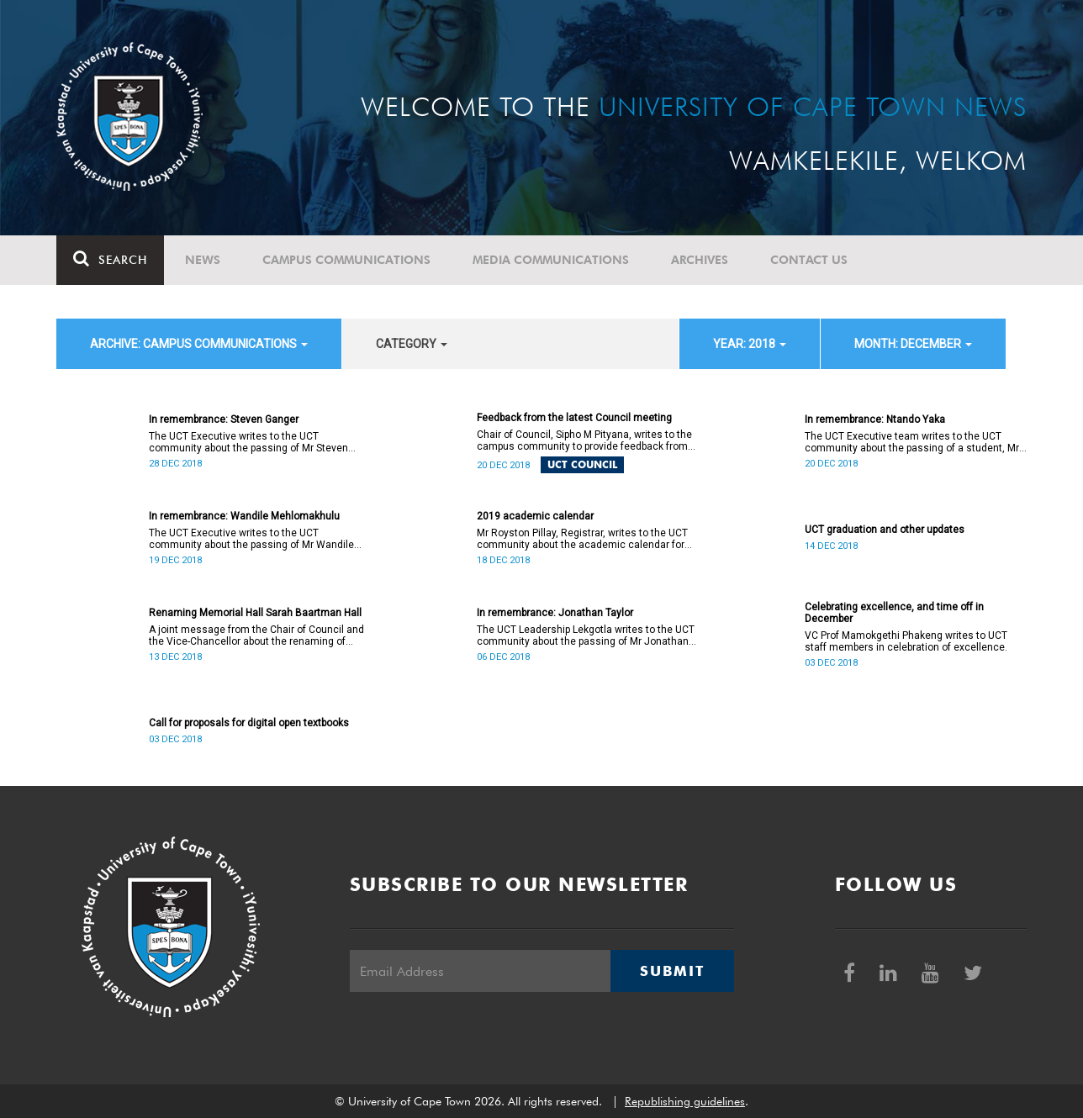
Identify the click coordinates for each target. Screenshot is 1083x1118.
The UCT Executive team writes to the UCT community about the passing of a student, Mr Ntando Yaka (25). (912, 442)
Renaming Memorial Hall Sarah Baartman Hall (255, 613)
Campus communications (346, 259)
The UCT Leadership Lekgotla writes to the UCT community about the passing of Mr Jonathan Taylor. (586, 635)
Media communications (551, 259)
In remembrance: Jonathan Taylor (555, 613)
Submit (672, 970)
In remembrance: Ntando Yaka (875, 419)
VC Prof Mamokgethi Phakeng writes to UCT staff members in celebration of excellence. (906, 641)
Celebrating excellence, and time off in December (894, 613)
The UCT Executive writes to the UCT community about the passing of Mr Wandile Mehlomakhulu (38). (251, 539)
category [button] (411, 344)
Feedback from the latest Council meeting (574, 418)
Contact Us (809, 259)
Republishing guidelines (685, 1101)
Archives (699, 259)
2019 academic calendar (535, 516)
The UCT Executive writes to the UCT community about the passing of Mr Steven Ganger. (248, 442)
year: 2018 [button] (749, 344)
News (202, 259)
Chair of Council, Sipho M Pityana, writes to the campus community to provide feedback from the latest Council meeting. (584, 440)
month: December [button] (913, 344)
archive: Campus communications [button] (199, 344)
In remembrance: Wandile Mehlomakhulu (244, 516)
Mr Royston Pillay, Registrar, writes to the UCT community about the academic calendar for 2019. (582, 539)
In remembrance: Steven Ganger (223, 419)
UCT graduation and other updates (884, 529)
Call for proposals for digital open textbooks (249, 723)
